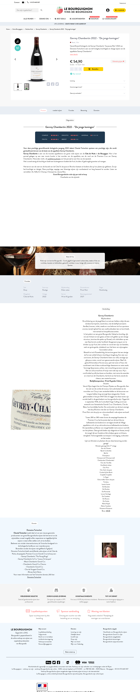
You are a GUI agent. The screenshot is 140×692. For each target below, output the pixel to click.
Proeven (43, 110)
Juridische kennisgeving (45, 639)
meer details (74, 54)
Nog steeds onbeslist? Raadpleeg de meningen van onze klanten (100, 617)
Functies (71, 110)
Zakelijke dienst (75, 634)
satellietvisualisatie (54, 158)
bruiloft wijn (74, 637)
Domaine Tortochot (34, 577)
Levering (98, 81)
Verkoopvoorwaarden (45, 641)
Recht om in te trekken (45, 637)
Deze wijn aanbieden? (98, 93)
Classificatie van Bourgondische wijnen (115, 632)
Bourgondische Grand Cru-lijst (112, 634)
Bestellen (93, 69)
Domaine (96, 110)
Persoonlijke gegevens (45, 644)
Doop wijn (74, 639)
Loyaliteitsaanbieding (44, 632)
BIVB (108, 510)
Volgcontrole (42, 634)
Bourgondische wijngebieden (112, 637)
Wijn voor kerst (75, 641)
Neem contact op (70, 652)
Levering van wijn (76, 632)
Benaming (84, 110)
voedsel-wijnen (57, 110)
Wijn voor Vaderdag (77, 644)
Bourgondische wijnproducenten (113, 641)
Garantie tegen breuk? (98, 87)
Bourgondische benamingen (111, 639)
